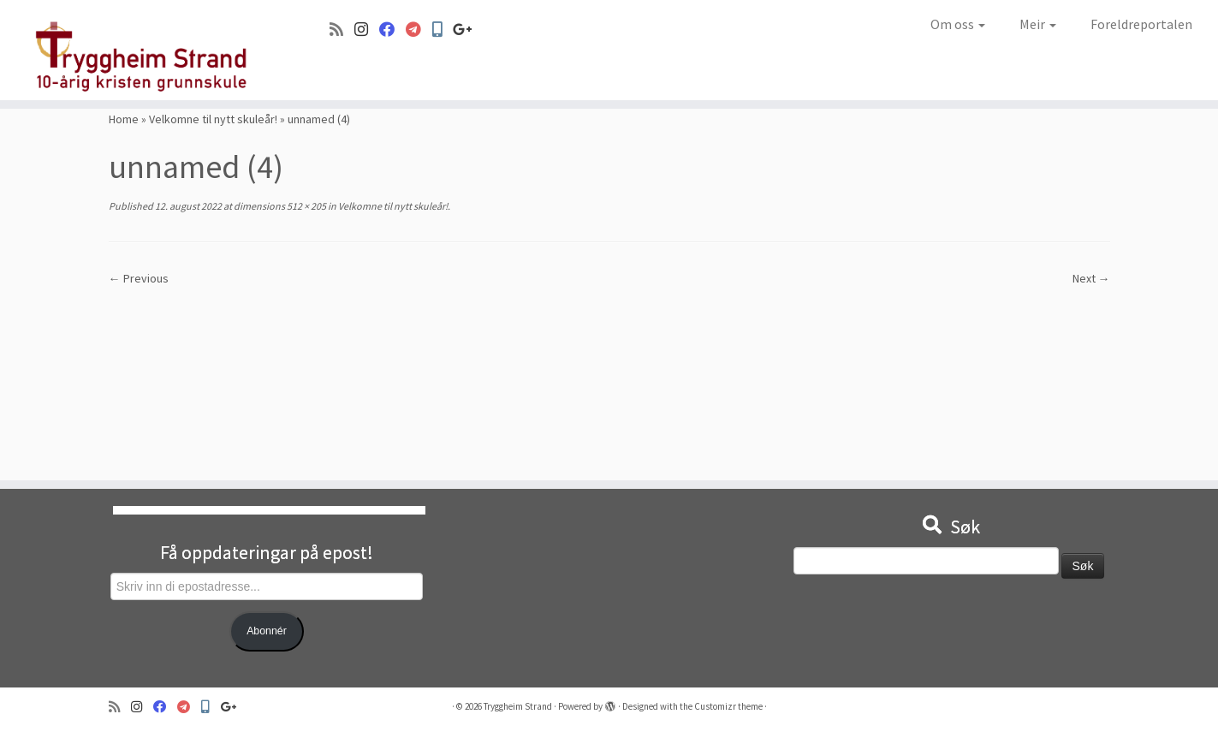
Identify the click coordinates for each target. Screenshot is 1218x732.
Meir (1037, 24)
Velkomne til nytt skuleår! (213, 119)
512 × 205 (305, 205)
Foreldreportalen (1141, 24)
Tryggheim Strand (518, 706)
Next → (1091, 278)
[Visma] (419, 29)
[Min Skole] (442, 29)
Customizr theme (728, 706)
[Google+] (468, 29)
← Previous (139, 278)
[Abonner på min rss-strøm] (342, 29)
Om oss (957, 24)
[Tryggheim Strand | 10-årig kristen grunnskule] (140, 50)
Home (124, 119)
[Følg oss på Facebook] (392, 29)
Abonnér (267, 631)
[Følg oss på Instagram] (366, 29)
